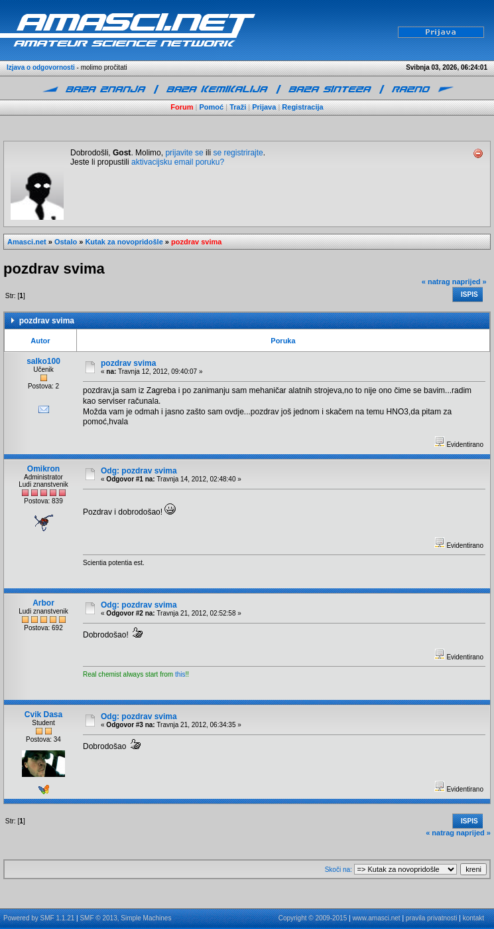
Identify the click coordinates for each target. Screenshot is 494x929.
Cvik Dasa (43, 714)
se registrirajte (238, 152)
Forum (181, 107)
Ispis (469, 294)
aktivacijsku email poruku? (177, 162)
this (180, 674)
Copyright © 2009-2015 (312, 918)
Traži (237, 107)
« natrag (436, 282)
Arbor (43, 603)
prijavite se (184, 152)
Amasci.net (26, 242)
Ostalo (65, 242)
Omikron (43, 468)
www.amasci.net (376, 918)
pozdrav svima (196, 242)
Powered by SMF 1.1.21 (38, 918)
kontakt (473, 918)
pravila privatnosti (432, 918)
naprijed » (469, 282)
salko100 (43, 361)
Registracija (302, 107)
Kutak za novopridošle (123, 242)
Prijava (264, 107)
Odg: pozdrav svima (139, 470)
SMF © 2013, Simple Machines (125, 918)
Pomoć (212, 107)
